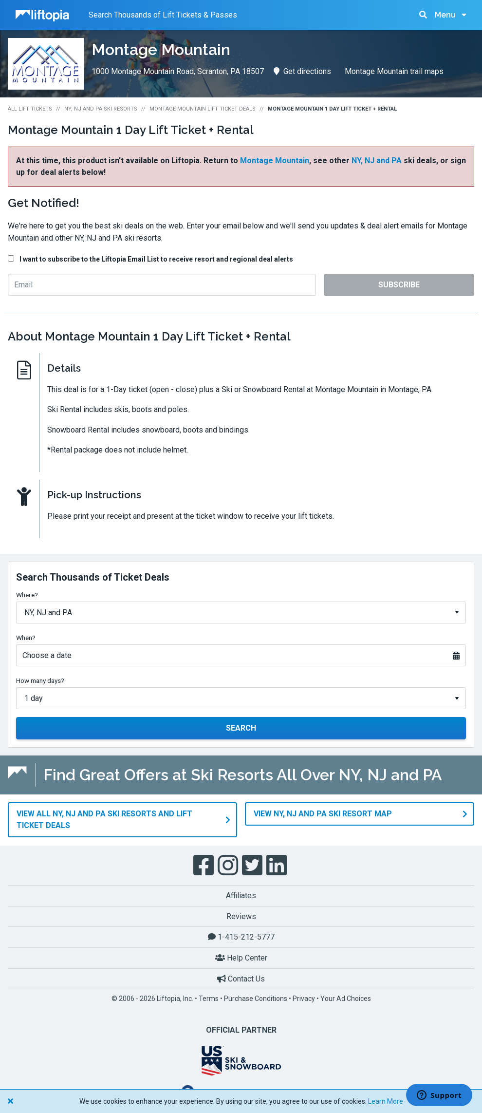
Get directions (302, 71)
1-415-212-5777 (241, 937)
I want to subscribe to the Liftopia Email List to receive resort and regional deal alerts (156, 259)
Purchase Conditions (255, 998)
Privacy (304, 998)
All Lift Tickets (30, 109)
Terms (209, 998)
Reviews (241, 916)
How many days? (40, 680)
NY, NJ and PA (377, 160)
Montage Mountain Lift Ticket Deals (202, 109)
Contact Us (241, 978)
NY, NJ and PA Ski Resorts (100, 109)
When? (26, 637)
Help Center (241, 957)
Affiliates (241, 895)
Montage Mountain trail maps (394, 71)
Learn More (385, 1101)
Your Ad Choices (345, 998)
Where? (27, 595)
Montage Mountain (274, 160)
